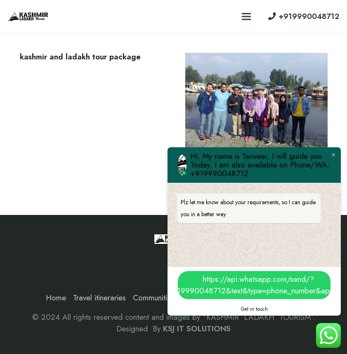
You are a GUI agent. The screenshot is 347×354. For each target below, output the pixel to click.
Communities (154, 297)
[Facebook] (30, 257)
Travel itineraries (99, 297)
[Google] (69, 257)
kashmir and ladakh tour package (80, 56)
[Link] (28, 17)
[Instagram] (49, 257)
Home (56, 297)
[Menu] (246, 16)
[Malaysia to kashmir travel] (256, 58)
